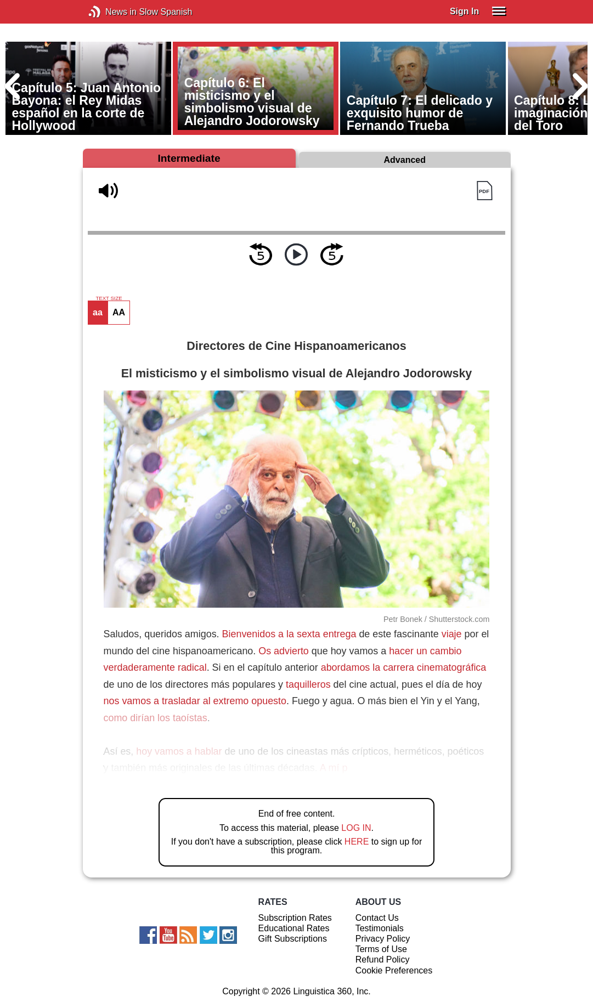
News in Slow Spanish (111, 11)
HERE (356, 841)
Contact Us (377, 917)
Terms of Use (381, 949)
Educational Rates (294, 928)
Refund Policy (382, 959)
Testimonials (379, 928)
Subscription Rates (295, 917)
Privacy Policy (382, 938)
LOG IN (356, 828)
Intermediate (188, 158)
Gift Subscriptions (292, 938)
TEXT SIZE (108, 298)
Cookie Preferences (394, 970)
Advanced (405, 160)
